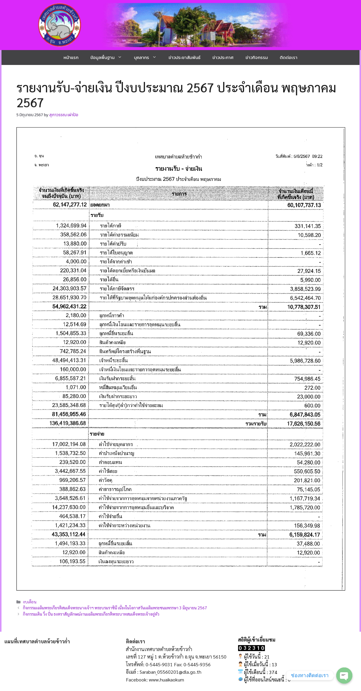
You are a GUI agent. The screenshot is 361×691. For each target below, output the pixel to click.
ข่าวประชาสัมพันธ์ (184, 57)
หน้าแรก (71, 57)
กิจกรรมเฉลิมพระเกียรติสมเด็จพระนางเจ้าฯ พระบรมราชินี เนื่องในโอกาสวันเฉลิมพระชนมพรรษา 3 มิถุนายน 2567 (115, 607)
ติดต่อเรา (288, 57)
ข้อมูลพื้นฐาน (109, 57)
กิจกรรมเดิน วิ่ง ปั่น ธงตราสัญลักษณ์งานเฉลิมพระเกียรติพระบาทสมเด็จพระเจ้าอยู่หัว (91, 614)
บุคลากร (148, 57)
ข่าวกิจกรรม (257, 57)
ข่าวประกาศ (223, 57)
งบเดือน (29, 601)
